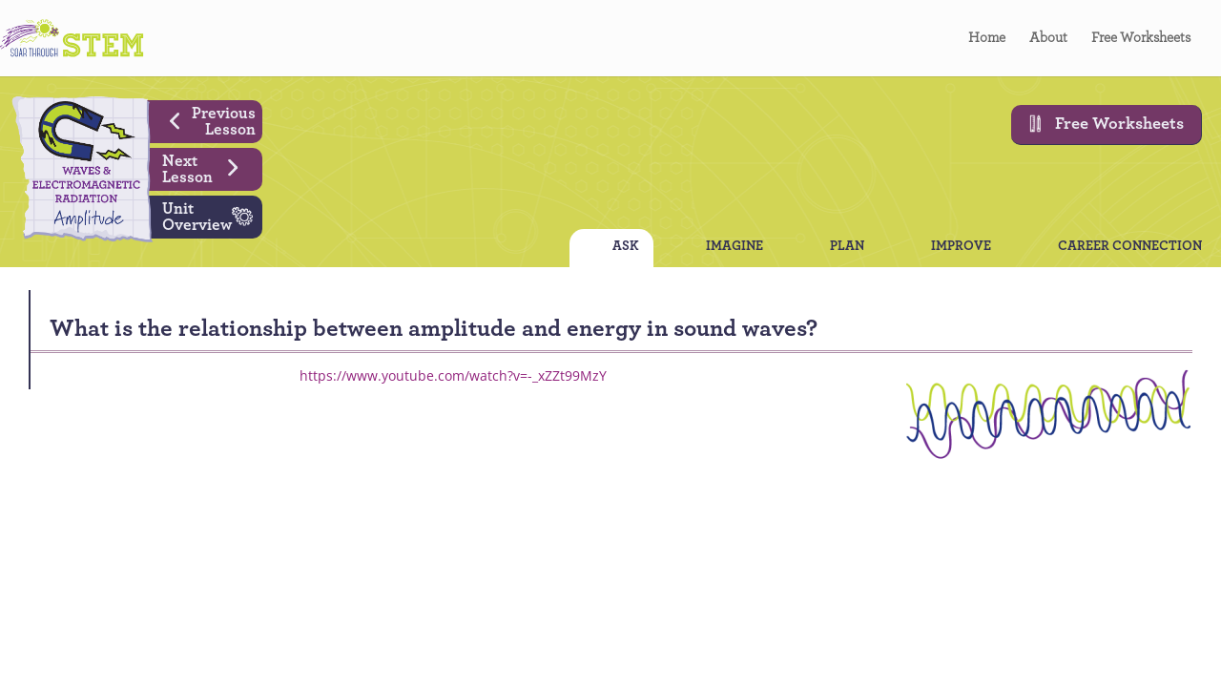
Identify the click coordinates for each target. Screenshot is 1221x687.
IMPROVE (961, 248)
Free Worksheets (1140, 38)
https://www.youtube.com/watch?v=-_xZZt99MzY (453, 375)
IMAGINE (734, 248)
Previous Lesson (205, 119)
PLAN (847, 248)
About (1048, 38)
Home (986, 38)
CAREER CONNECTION (1130, 248)
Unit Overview (212, 215)
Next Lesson (207, 167)
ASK (625, 248)
